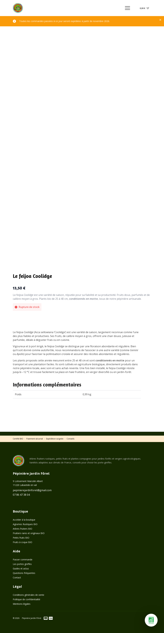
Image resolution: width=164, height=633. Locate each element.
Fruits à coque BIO (22, 542)
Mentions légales (21, 603)
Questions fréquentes (24, 573)
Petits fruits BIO (21, 537)
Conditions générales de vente (28, 594)
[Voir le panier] (144, 8)
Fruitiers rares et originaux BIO (29, 533)
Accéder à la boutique (24, 519)
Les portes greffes (22, 564)
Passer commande (22, 559)
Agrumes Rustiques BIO (25, 524)
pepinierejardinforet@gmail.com (32, 490)
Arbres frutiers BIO (22, 528)
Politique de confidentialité (26, 599)
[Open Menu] (127, 8)
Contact (17, 577)
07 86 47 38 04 (21, 494)
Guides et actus (21, 568)
